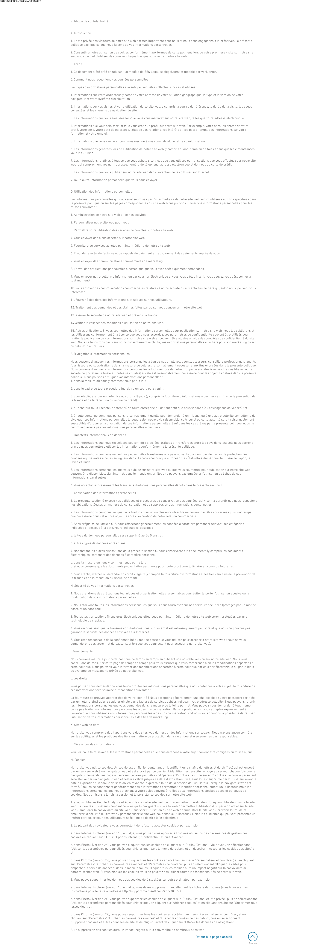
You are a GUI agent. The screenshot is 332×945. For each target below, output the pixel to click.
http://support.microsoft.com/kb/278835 (150, 891)
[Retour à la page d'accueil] (214, 937)
